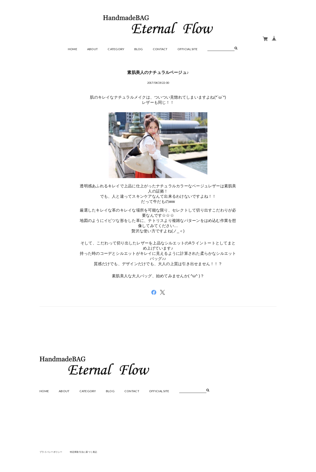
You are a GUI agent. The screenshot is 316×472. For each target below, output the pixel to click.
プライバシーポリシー (52, 451)
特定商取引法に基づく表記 (87, 451)
